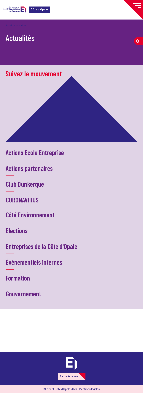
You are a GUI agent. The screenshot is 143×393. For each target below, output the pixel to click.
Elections (17, 230)
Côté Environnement (30, 215)
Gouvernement (23, 294)
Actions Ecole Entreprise (35, 152)
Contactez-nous (69, 376)
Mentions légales (89, 389)
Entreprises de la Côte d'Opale (41, 246)
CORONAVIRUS (22, 200)
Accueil (9, 25)
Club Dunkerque (25, 184)
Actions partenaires (29, 168)
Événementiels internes (34, 262)
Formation (18, 278)
